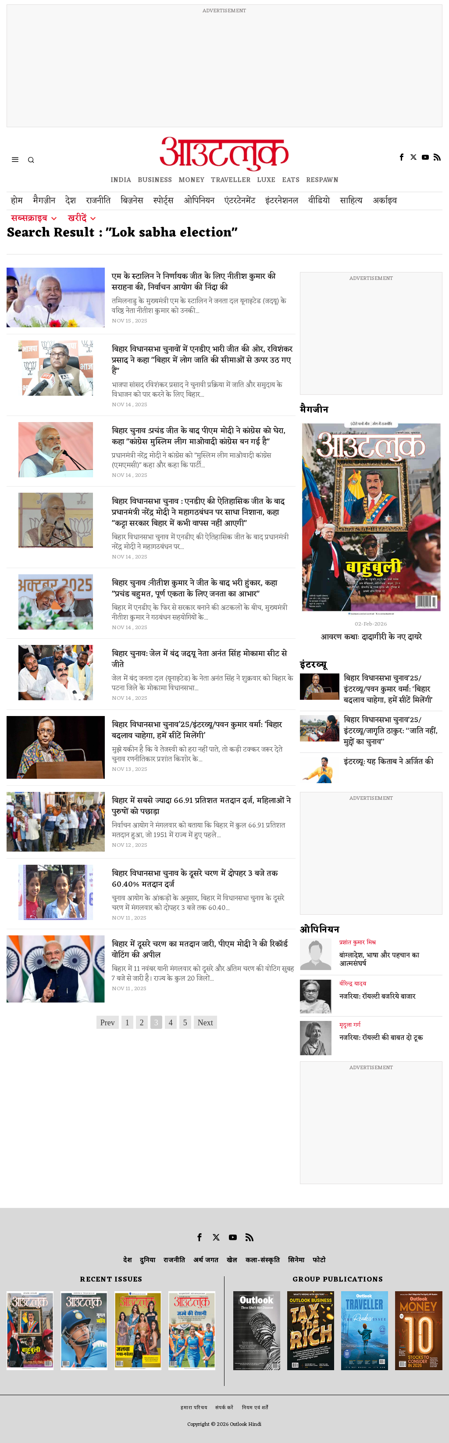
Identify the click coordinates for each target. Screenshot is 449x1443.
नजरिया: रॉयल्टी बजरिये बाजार (377, 997)
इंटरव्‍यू (313, 665)
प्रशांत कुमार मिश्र (357, 943)
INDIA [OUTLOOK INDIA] (120, 180)
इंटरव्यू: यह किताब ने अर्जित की (388, 762)
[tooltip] (401, 157)
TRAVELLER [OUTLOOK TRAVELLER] (230, 180)
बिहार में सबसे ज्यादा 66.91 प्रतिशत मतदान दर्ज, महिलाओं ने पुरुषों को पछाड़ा (201, 806)
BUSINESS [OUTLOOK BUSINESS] (155, 180)
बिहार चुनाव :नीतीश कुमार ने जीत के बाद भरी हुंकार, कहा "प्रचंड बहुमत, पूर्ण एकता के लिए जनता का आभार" (194, 589)
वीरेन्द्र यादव (352, 984)
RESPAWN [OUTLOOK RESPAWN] (322, 180)
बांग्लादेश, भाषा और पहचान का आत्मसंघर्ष (379, 960)
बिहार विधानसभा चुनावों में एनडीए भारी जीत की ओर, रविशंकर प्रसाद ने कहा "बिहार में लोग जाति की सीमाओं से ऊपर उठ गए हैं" (202, 360)
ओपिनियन (320, 930)
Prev (107, 1022)
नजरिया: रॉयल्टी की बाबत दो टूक (381, 1038)
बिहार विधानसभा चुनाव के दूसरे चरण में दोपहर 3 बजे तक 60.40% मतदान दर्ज (195, 879)
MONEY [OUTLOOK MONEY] (191, 180)
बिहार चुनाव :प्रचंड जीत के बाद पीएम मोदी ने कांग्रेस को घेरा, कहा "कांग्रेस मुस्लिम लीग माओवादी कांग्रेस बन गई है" (198, 437)
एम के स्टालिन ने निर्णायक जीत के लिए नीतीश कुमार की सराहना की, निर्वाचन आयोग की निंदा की (194, 282)
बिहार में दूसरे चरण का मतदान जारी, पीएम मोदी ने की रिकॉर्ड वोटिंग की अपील (200, 950)
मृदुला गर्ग (349, 1025)
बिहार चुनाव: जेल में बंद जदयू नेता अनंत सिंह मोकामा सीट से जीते (199, 659)
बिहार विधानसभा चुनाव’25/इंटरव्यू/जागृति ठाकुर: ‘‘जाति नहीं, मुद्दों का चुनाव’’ (391, 731)
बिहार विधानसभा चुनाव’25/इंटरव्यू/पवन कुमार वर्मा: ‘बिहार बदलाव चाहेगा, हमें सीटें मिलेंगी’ (197, 730)
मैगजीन (314, 410)
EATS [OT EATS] (290, 180)
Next (205, 1022)
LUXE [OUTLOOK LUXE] (266, 180)
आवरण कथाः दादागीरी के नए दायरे (371, 637)
